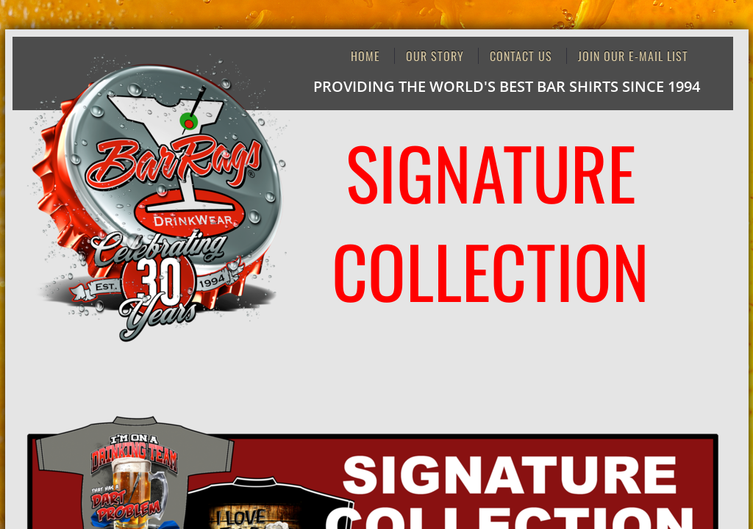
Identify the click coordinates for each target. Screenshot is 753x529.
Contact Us (521, 56)
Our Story (435, 56)
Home (365, 56)
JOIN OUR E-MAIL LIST (633, 56)
